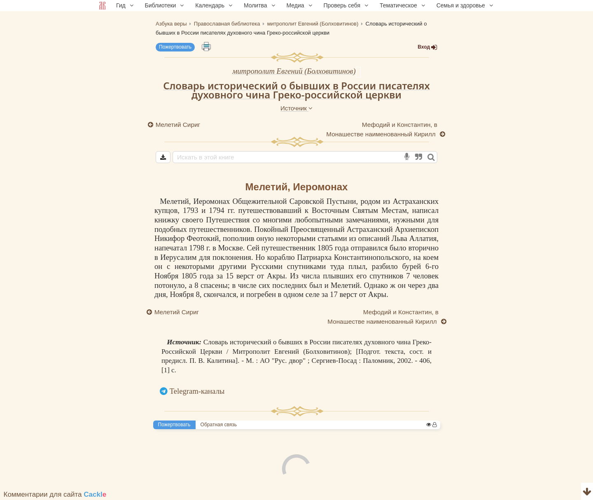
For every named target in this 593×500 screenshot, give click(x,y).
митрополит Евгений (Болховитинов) (293, 71)
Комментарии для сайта (55, 494)
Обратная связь (219, 425)
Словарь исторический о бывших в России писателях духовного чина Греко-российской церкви (296, 90)
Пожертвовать (175, 47)
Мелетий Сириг (178, 124)
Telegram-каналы (197, 391)
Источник (296, 108)
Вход (427, 47)
